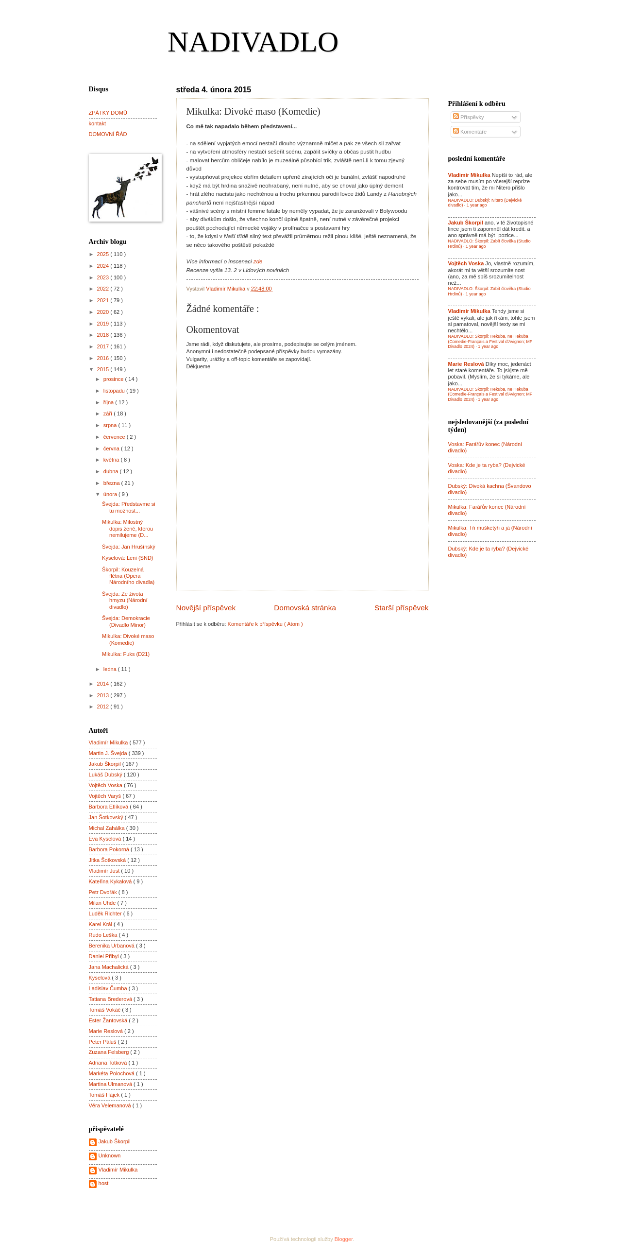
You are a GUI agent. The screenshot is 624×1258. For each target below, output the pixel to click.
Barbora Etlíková (109, 807)
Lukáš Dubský (106, 774)
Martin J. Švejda (109, 753)
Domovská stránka (305, 607)
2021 (104, 300)
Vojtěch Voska (106, 785)
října (109, 402)
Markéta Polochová (112, 1073)
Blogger (344, 1239)
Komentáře (470, 132)
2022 (104, 289)
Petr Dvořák (103, 892)
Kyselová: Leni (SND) (127, 558)
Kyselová (100, 978)
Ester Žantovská (109, 1020)
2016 (104, 358)
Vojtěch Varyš (106, 796)
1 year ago (477, 205)
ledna (110, 669)
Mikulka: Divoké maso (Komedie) (128, 639)
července (115, 437)
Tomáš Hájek (105, 1095)
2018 (104, 335)
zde (258, 261)
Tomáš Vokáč (105, 1010)
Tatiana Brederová (111, 999)
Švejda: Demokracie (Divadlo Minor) (126, 621)
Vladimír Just (105, 871)
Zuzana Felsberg (110, 1052)
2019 (104, 324)
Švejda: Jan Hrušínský (128, 547)
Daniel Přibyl (104, 956)
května (112, 460)
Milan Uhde (103, 903)
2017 (104, 346)
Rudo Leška (104, 935)
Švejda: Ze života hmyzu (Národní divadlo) (124, 600)
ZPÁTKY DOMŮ (108, 113)
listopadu (114, 391)
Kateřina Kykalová (111, 881)
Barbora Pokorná (110, 849)
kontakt (97, 123)
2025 (104, 254)
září (108, 413)
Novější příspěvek (206, 607)
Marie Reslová (107, 1031)
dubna (111, 471)
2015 (104, 369)
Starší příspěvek (401, 607)
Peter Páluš (103, 1042)
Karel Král (101, 924)
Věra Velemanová (111, 1105)
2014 (104, 684)
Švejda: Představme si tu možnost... (128, 507)
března (112, 483)
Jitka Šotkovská (108, 860)
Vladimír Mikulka (109, 742)
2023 (104, 277)
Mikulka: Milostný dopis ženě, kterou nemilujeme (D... (127, 528)
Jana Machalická (109, 967)
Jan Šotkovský (107, 817)
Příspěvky (468, 117)
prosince (114, 379)
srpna (110, 425)
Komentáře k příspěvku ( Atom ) (265, 624)
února (110, 494)
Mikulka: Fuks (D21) (126, 654)
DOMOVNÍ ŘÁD (108, 134)
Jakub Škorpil (105, 764)
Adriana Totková (109, 1063)
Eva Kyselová (106, 839)
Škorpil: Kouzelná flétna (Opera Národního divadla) (128, 576)
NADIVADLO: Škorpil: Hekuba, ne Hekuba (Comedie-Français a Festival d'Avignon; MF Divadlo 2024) (490, 341)
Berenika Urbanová (112, 945)
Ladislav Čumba (109, 988)
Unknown (110, 1155)
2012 (104, 706)
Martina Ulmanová (111, 1084)
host (104, 1183)
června (112, 448)
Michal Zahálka (107, 828)
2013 (104, 695)
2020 (104, 312)
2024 (104, 266)
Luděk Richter (106, 913)
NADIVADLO (253, 42)
